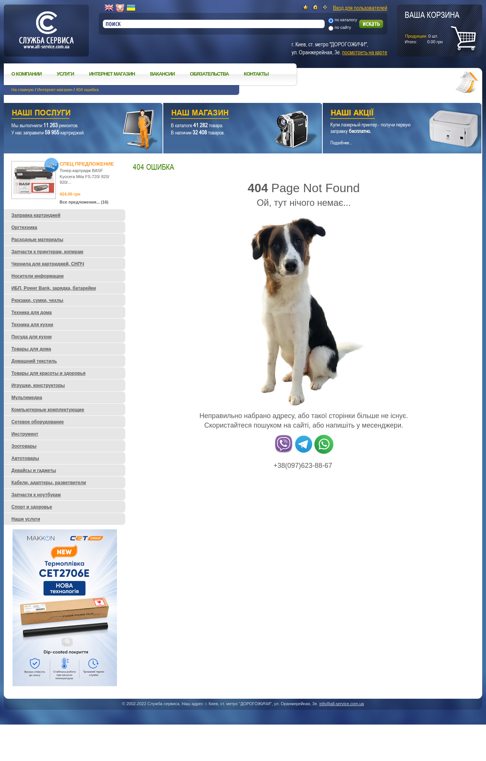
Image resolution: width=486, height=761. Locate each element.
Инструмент (24, 434)
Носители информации (37, 276)
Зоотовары (23, 446)
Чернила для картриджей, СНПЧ (47, 264)
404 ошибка (87, 89)
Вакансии (162, 74)
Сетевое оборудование (37, 422)
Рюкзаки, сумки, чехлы (37, 300)
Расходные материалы (37, 239)
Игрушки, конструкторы (38, 385)
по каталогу (346, 19)
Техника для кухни (32, 324)
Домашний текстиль (34, 361)
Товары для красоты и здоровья (48, 373)
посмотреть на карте (364, 52)
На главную (22, 89)
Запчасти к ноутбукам (36, 494)
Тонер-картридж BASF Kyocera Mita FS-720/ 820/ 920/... (84, 176)
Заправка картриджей (35, 215)
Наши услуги (73, 114)
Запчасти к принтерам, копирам (47, 251)
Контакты (256, 74)
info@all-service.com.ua (341, 703)
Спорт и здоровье (31, 507)
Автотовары (25, 458)
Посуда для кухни (31, 336)
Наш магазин (229, 114)
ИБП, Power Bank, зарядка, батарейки (53, 288)
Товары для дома (31, 349)
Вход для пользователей (360, 7)
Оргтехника (24, 227)
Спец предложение (87, 164)
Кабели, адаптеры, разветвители (48, 482)
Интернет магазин (112, 74)
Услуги (65, 74)
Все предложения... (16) (84, 202)
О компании (26, 74)
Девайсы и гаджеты (33, 470)
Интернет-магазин (54, 89)
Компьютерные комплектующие (47, 409)
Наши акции (391, 114)
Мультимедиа (26, 397)
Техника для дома (31, 312)
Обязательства (209, 74)
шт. (432, 27)
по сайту (343, 27)
